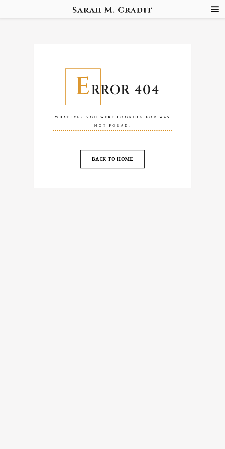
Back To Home (112, 159)
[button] (214, 9)
